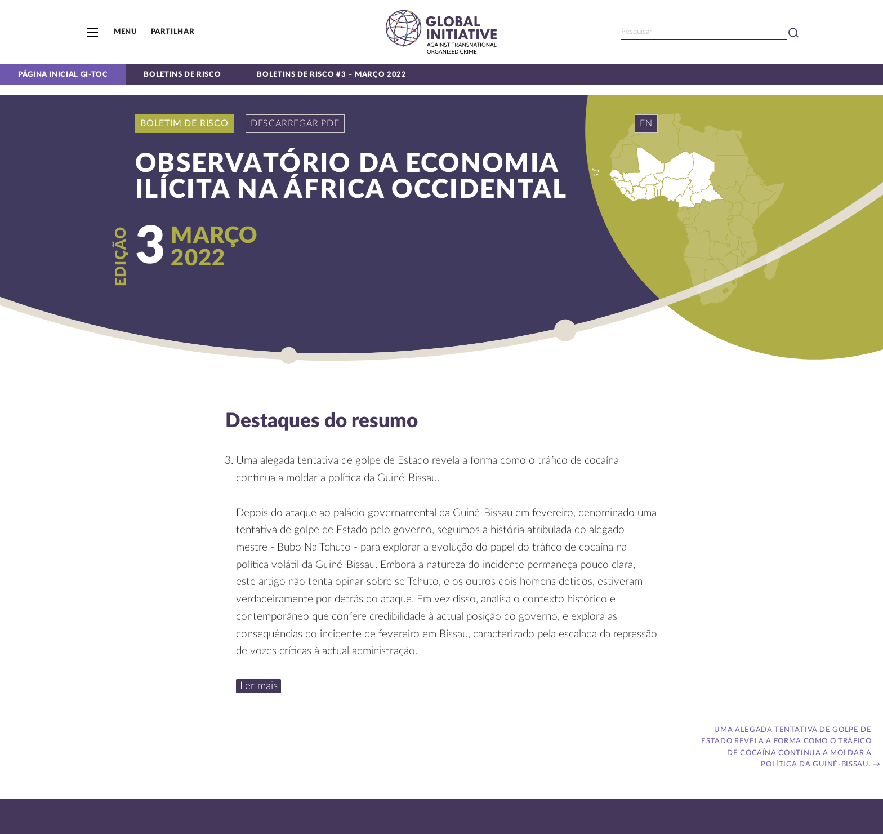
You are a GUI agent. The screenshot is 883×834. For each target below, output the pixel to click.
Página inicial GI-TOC (63, 74)
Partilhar (173, 31)
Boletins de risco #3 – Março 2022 (331, 74)
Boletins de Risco (182, 74)
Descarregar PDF (295, 123)
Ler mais (259, 686)
